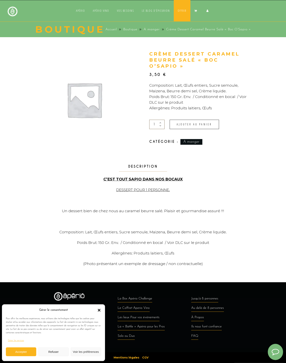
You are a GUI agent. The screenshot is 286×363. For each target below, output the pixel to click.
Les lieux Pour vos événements (138, 317)
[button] (99, 310)
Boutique (130, 29)
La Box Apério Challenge (135, 298)
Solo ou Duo (126, 336)
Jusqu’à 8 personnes (204, 298)
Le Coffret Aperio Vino (134, 308)
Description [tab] (142, 166)
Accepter (21, 351)
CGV (145, 357)
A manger (152, 29)
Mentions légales (126, 357)
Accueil (111, 29)
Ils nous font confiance (206, 326)
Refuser (53, 351)
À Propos (197, 317)
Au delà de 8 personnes (207, 308)
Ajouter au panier (194, 124)
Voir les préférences (86, 351)
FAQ (194, 336)
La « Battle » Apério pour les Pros (141, 326)
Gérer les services (16, 340)
